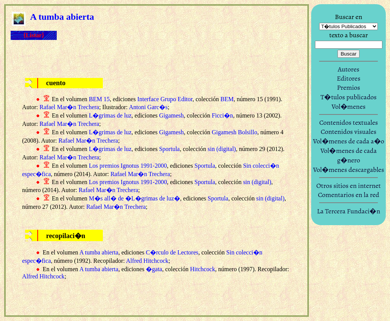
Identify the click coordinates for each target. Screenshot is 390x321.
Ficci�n (222, 115)
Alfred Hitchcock (147, 260)
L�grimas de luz (110, 115)
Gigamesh (171, 115)
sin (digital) (222, 149)
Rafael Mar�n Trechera (69, 107)
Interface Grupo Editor (164, 99)
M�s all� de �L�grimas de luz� (134, 198)
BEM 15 (99, 99)
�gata (154, 269)
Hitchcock (202, 269)
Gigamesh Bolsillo (234, 132)
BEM (227, 99)
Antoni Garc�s (148, 107)
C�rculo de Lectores (172, 252)
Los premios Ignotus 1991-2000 (128, 165)
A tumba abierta (98, 252)
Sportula (169, 149)
